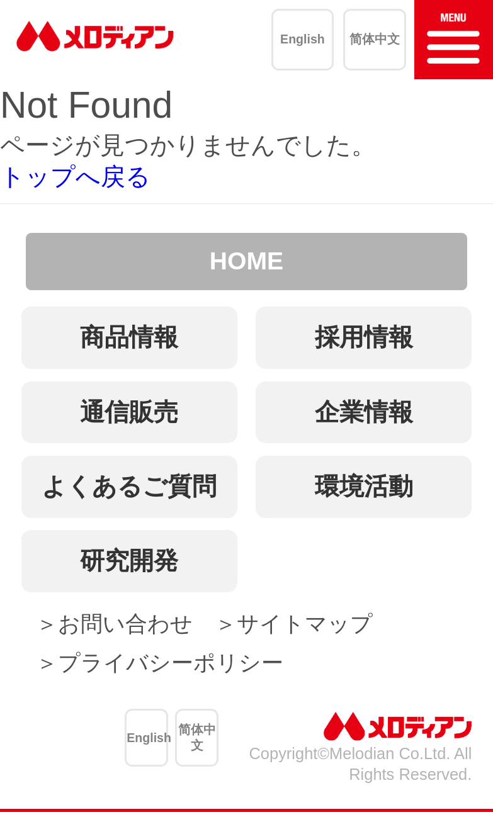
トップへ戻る (75, 176)
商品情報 (129, 337)
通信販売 (129, 411)
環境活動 (364, 486)
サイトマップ (305, 623)
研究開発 (129, 560)
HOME (246, 260)
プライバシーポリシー (170, 662)
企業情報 (364, 411)
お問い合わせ (125, 623)
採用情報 (364, 337)
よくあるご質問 (129, 486)
